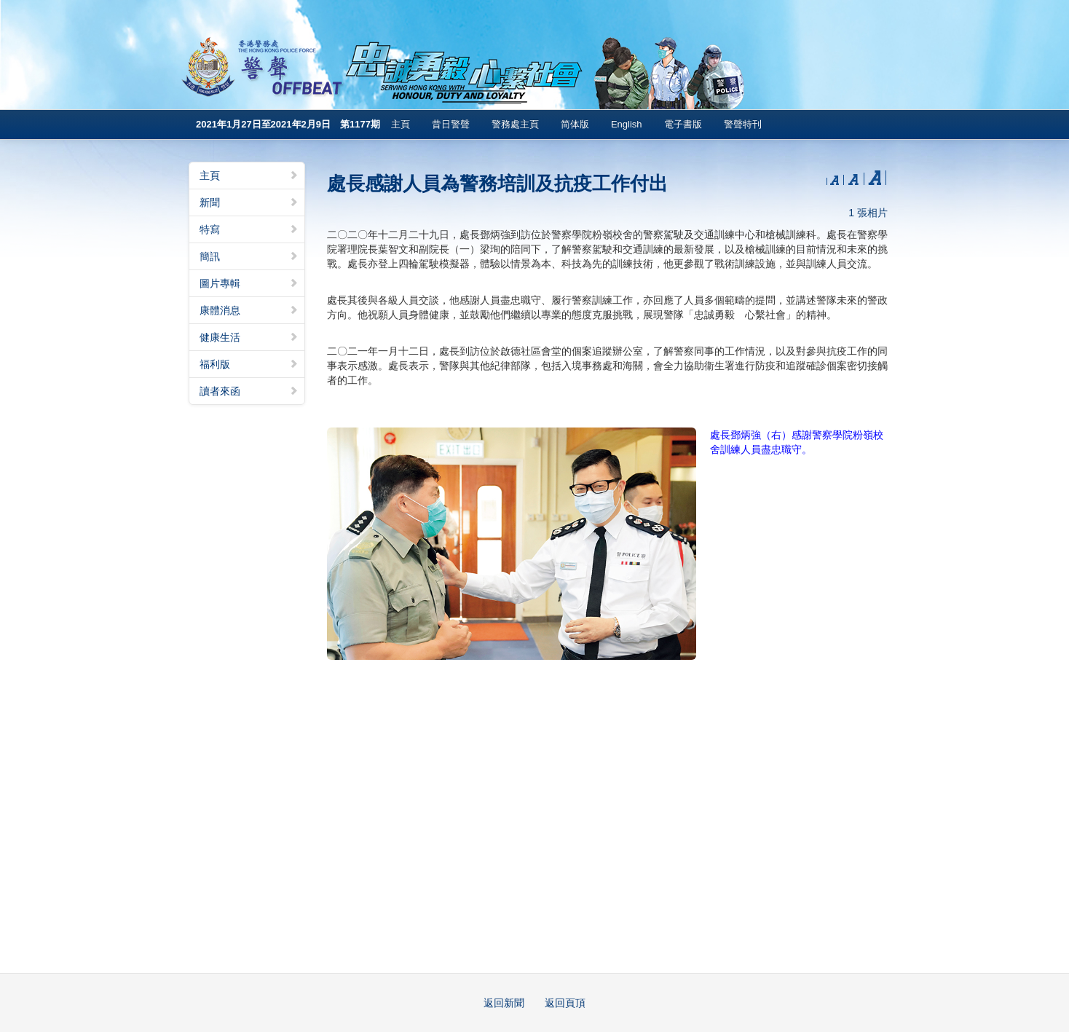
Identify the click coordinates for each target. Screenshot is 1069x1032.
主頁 (400, 124)
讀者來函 (249, 391)
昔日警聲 (451, 124)
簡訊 (249, 256)
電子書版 (683, 124)
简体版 (575, 124)
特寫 (249, 229)
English (626, 124)
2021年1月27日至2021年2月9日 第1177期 (288, 124)
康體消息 (249, 310)
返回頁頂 (565, 1003)
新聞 (249, 202)
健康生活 (249, 337)
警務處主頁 (515, 124)
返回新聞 (504, 1003)
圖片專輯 (249, 283)
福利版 (249, 364)
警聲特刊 (743, 124)
